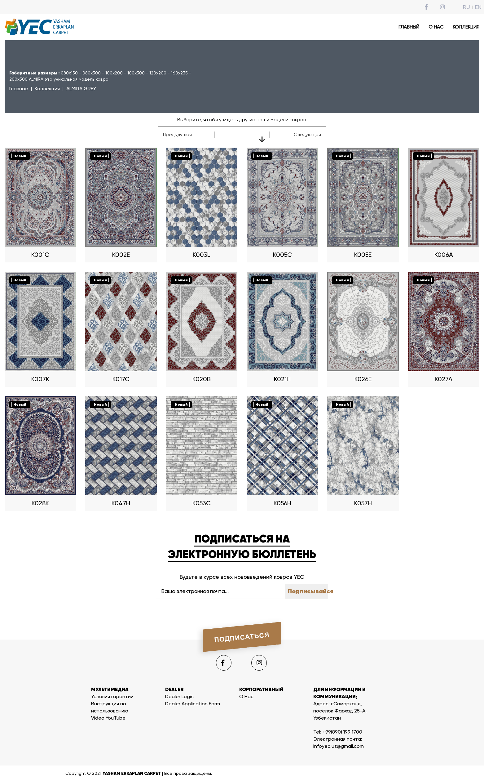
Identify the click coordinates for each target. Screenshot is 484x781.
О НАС (436, 27)
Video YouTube (108, 718)
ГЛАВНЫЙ (408, 27)
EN (478, 7)
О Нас (246, 696)
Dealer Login (179, 696)
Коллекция (47, 88)
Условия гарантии (112, 696)
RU (466, 7)
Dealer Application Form (192, 704)
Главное (18, 88)
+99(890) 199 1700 (342, 732)
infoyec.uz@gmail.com (338, 746)
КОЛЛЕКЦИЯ (466, 27)
